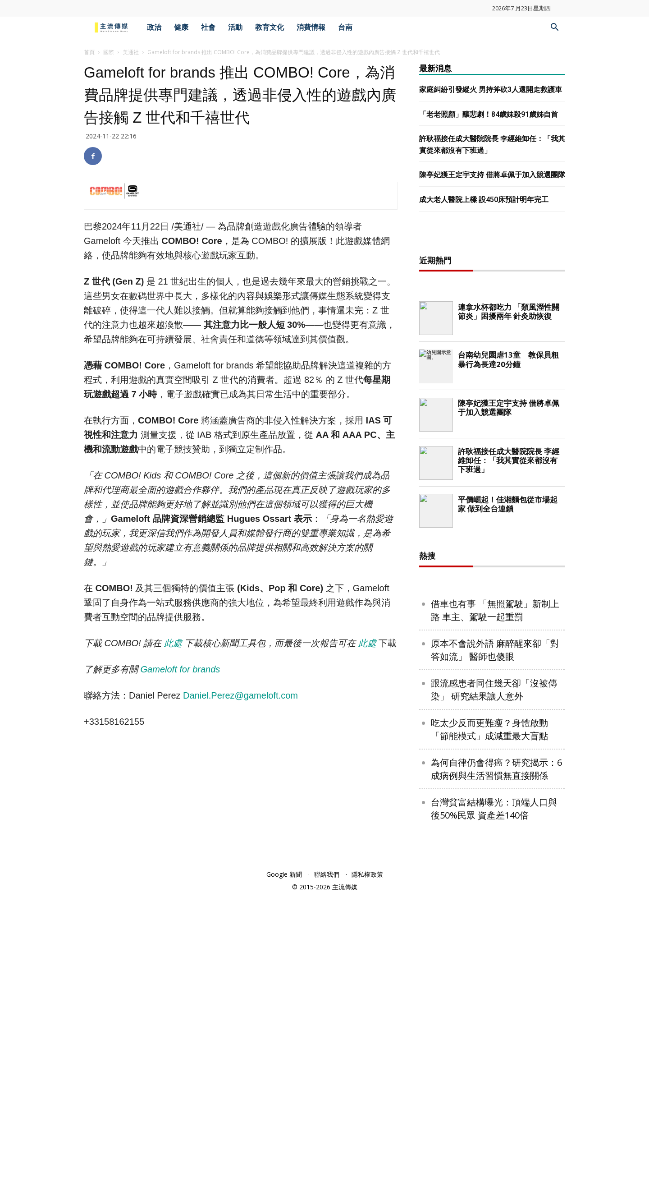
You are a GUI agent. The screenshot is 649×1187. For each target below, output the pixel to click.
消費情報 (311, 27)
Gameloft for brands (182, 669)
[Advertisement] (492, 381)
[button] (554, 28)
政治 (154, 27)
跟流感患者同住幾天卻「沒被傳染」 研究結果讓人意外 (494, 980)
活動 (235, 27)
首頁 (89, 52)
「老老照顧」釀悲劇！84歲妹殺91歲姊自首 (488, 114)
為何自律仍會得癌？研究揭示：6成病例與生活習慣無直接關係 (496, 1059)
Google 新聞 (284, 1165)
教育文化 (269, 27)
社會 (208, 27)
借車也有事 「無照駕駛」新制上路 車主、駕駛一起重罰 (495, 901)
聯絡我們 (326, 1165)
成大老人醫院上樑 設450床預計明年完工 (483, 199)
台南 (345, 27)
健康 (181, 27)
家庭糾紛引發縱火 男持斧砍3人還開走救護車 (490, 89)
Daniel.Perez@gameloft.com (240, 695)
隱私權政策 (367, 1165)
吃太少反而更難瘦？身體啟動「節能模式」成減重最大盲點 (489, 1020)
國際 (108, 52)
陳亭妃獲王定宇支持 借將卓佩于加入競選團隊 (492, 174)
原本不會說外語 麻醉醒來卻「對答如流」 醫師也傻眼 (495, 940)
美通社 (131, 52)
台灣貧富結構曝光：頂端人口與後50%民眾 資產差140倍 (494, 1099)
